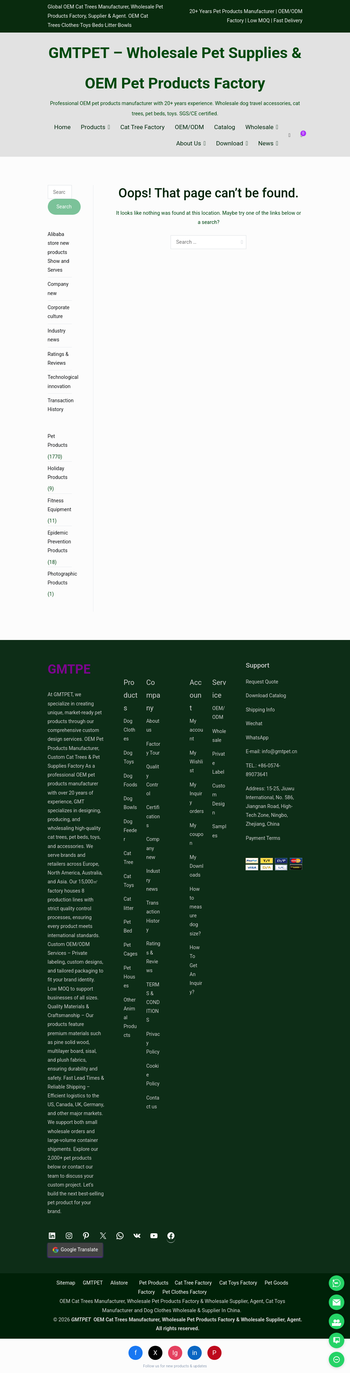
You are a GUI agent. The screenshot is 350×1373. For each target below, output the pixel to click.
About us (152, 725)
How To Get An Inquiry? (196, 970)
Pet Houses (129, 976)
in (194, 1352)
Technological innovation (63, 381)
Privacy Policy (153, 1043)
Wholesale (259, 127)
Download (229, 143)
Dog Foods (130, 780)
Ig (175, 1352)
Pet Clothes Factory (184, 1292)
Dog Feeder (130, 830)
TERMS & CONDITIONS (153, 1002)
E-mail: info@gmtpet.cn (271, 751)
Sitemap (66, 1283)
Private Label (218, 762)
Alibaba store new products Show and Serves (58, 252)
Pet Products (58, 440)
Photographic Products (62, 578)
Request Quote (262, 682)
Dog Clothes (129, 730)
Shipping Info (260, 710)
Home (62, 127)
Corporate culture (59, 312)
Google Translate (75, 1250)
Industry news (56, 335)
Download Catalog (266, 695)
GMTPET (93, 1283)
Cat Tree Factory (142, 127)
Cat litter (128, 903)
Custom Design (218, 799)
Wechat (254, 723)
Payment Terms (263, 838)
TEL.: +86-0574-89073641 (263, 770)
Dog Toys (129, 757)
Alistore (119, 1283)
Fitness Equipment (59, 505)
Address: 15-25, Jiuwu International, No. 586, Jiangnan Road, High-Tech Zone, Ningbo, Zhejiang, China (270, 806)
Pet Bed (128, 926)
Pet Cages (130, 949)
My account (196, 730)
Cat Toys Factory (238, 1283)
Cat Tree (128, 857)
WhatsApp (257, 737)
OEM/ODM (189, 127)
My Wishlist (196, 761)
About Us (188, 143)
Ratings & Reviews (58, 358)
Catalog (224, 127)
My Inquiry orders (197, 798)
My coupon (196, 834)
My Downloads (196, 866)
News (266, 143)
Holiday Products (58, 473)
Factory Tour (153, 748)
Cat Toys (129, 880)
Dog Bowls (130, 803)
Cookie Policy (153, 1074)
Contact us (152, 1102)
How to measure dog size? (196, 911)
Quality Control (152, 780)
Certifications (153, 816)
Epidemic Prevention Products (59, 541)
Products (93, 127)
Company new (58, 288)
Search (64, 206)
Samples (219, 831)
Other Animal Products (130, 1017)
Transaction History (61, 405)
